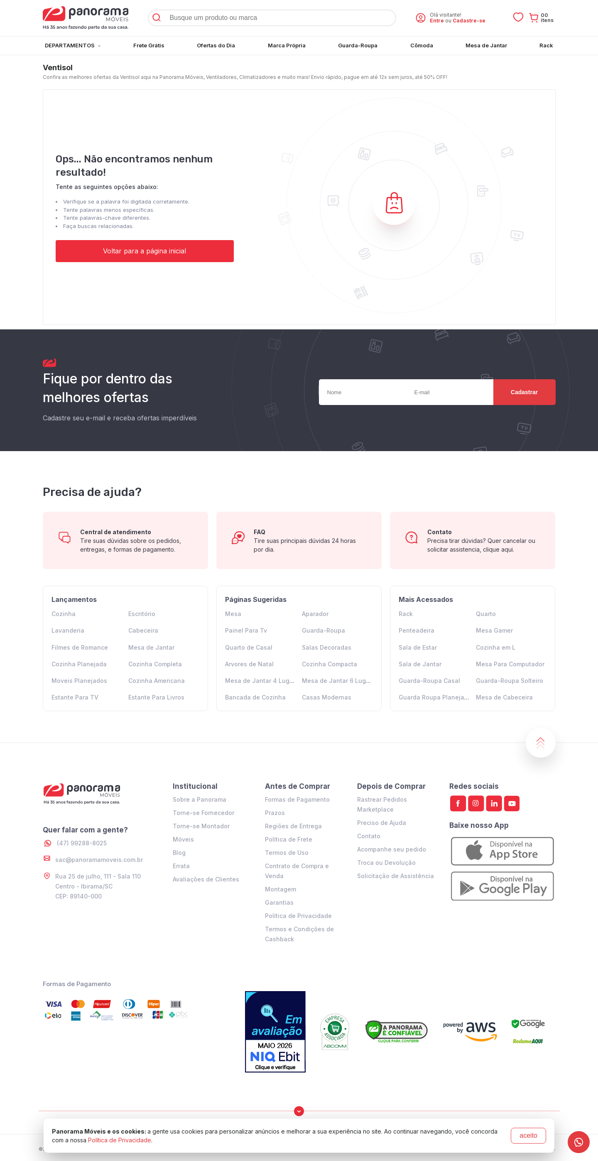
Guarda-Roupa (323, 630)
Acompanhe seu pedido (391, 849)
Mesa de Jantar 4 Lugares (263, 680)
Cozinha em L (495, 647)
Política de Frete (288, 839)
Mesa (233, 613)
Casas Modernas (326, 697)
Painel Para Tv (246, 630)
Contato (368, 835)
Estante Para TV (74, 697)
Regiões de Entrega (293, 826)
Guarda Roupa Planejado (435, 697)
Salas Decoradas (326, 647)
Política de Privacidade (298, 915)
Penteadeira (416, 630)
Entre (437, 20)
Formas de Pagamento (297, 799)
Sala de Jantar (420, 664)
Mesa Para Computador (510, 664)
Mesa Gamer (494, 630)
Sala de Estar (418, 647)
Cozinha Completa (155, 664)
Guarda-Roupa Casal (429, 680)
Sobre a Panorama (199, 799)
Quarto (486, 613)
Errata (181, 865)
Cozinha (63, 613)
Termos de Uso (287, 852)
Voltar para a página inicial (144, 251)
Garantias (279, 902)
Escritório (141, 613)
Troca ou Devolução (386, 862)
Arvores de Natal (249, 664)
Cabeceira (143, 630)
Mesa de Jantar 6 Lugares (340, 680)
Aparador (315, 613)
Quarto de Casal (248, 647)
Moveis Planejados (79, 680)
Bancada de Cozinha (255, 697)
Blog (179, 852)
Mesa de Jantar (151, 647)
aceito (528, 1135)
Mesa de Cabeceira (504, 697)
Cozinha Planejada (79, 664)
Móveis (183, 839)
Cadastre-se (469, 20)
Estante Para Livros (156, 697)
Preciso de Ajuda (381, 822)
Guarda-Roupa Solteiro (509, 680)
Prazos (275, 812)
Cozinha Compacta (329, 664)
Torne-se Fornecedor (203, 812)
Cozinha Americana (156, 680)
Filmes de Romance (79, 647)
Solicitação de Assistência (395, 875)
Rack (406, 613)
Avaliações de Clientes (206, 879)
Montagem (280, 889)
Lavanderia (67, 630)
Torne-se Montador (201, 826)
